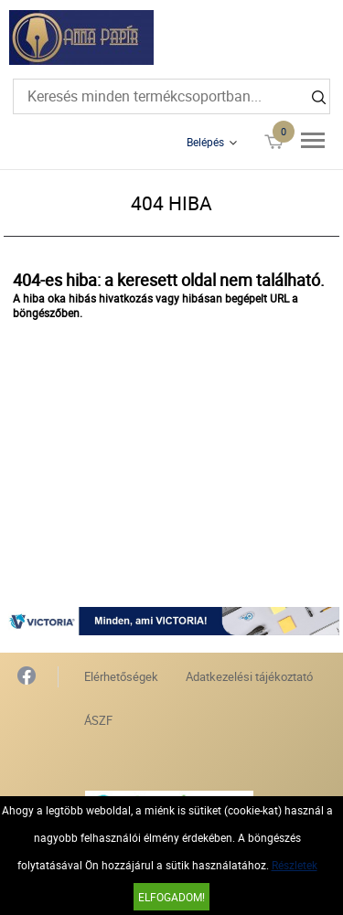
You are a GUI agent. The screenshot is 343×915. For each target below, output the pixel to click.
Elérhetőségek (121, 676)
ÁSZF (98, 720)
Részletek (294, 864)
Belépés (205, 141)
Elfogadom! (171, 896)
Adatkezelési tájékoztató (249, 676)
